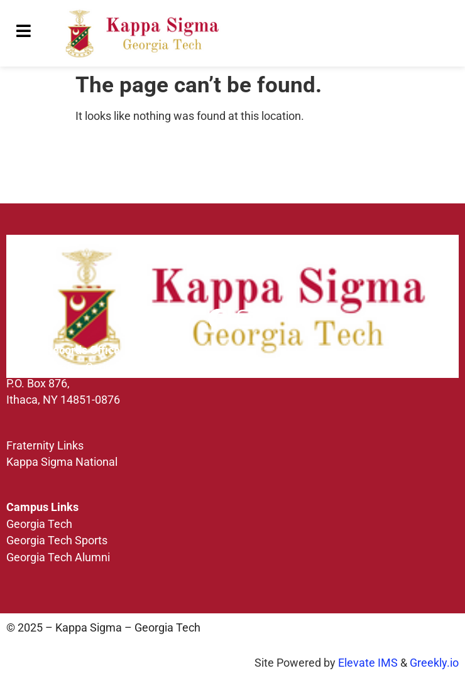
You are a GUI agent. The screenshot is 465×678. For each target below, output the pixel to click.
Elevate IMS (368, 663)
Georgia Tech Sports (56, 540)
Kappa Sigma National (62, 462)
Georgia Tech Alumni (58, 557)
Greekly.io (434, 663)
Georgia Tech (39, 524)
